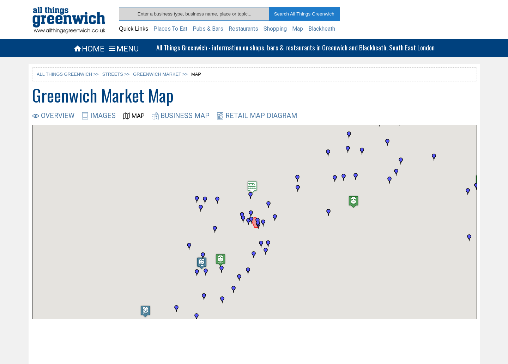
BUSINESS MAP (181, 116)
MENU (123, 48)
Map (297, 28)
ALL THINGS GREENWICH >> (68, 74)
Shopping (275, 28)
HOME (88, 48)
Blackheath (321, 28)
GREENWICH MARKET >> (160, 74)
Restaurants (243, 28)
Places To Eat (170, 28)
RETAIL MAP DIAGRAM (257, 116)
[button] (221, 269)
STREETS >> (116, 74)
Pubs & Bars (208, 28)
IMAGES (98, 116)
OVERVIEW (53, 116)
